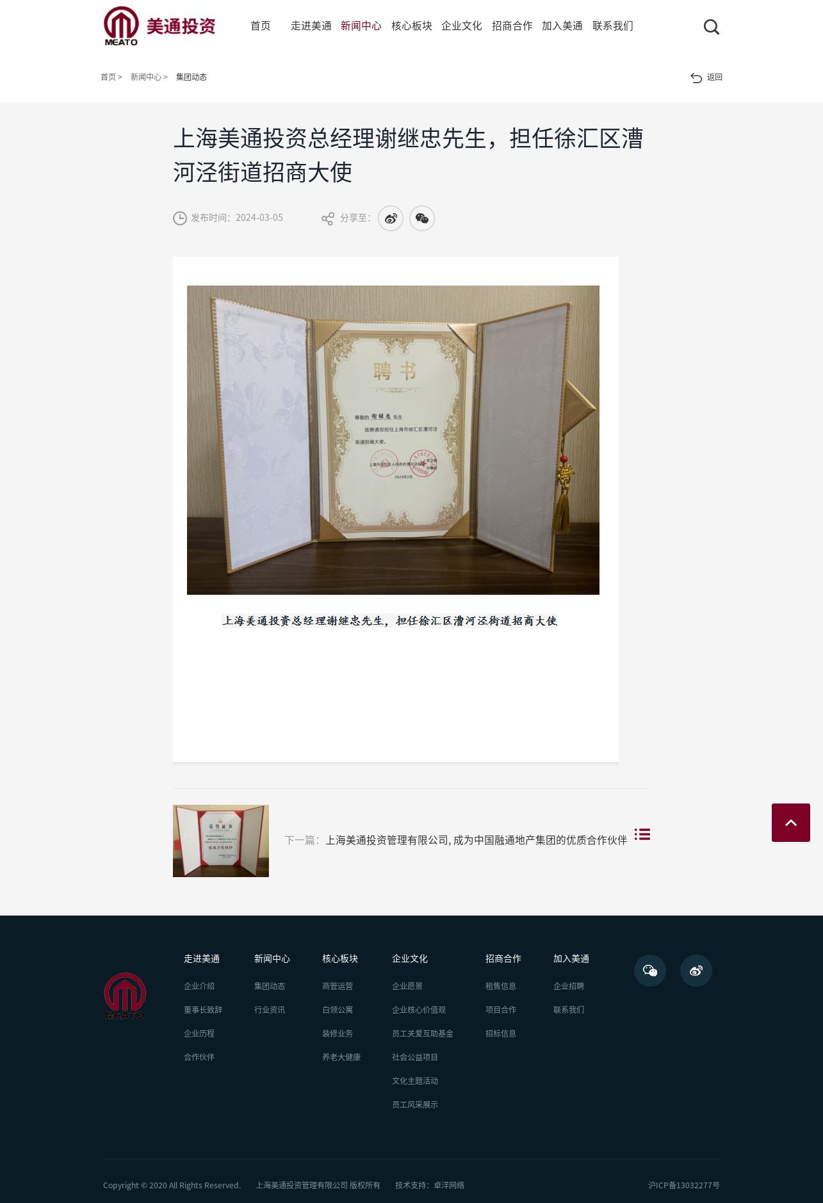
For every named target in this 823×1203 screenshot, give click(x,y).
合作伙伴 (199, 1057)
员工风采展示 (415, 1104)
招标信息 (500, 1033)
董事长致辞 (203, 1009)
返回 (706, 78)
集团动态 (269, 986)
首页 (260, 25)
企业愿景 (407, 986)
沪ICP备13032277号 (684, 1185)
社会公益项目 (415, 1057)
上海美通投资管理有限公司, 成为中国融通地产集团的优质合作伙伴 (400, 841)
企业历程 (199, 1033)
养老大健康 (341, 1057)
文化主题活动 (415, 1081)
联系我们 (568, 1009)
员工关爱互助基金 (422, 1033)
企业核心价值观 (419, 1009)
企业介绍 (199, 986)
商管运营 (337, 986)
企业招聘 (568, 986)
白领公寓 (337, 1009)
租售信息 (500, 986)
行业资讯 (269, 1009)
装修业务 (337, 1033)
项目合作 (500, 1009)
